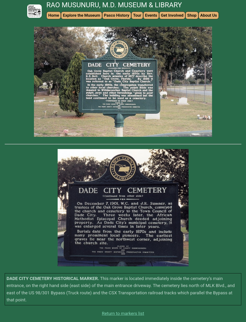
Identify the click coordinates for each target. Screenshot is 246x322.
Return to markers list (123, 313)
